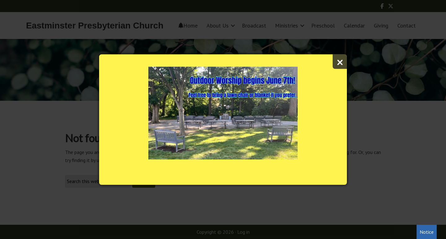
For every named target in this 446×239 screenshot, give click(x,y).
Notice (427, 232)
